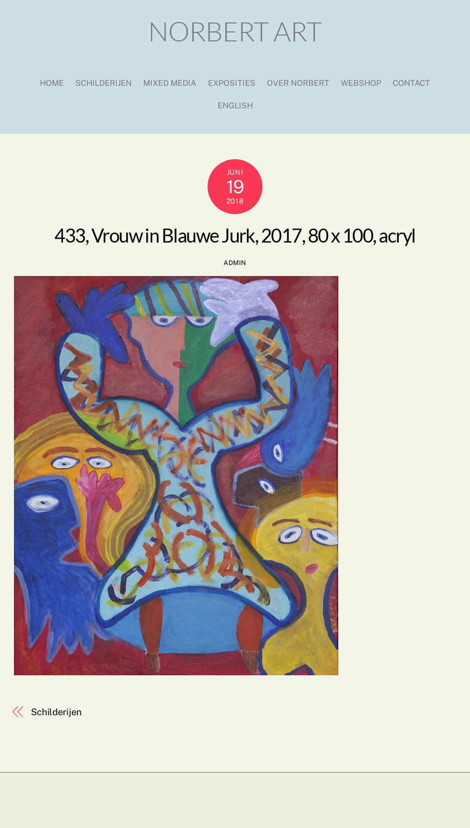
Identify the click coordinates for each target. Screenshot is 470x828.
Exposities (231, 83)
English (235, 105)
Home (52, 83)
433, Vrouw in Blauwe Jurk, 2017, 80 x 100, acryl (234, 235)
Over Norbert (298, 83)
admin (235, 263)
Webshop (361, 83)
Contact (411, 83)
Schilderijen (103, 83)
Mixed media (169, 83)
